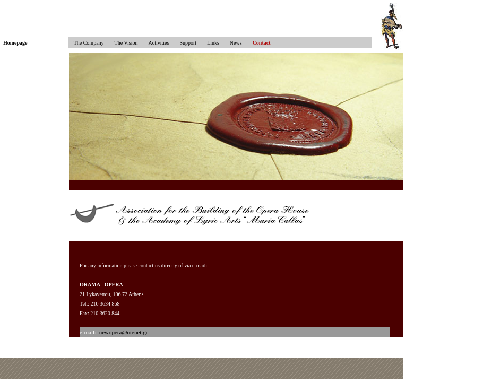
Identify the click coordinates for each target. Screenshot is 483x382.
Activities (159, 43)
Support (187, 43)
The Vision (126, 43)
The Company (86, 43)
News (236, 43)
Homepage (15, 43)
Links (213, 43)
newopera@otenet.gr (123, 332)
